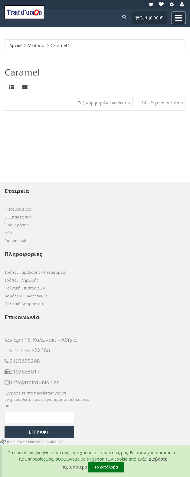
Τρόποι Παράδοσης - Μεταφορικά (35, 272)
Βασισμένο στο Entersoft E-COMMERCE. (35, 442)
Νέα (8, 232)
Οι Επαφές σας (18, 217)
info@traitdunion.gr (32, 382)
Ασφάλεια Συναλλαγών (26, 296)
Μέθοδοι (37, 45)
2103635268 (22, 361)
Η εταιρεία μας (18, 209)
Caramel (59, 45)
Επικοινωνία (16, 240)
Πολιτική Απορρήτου (24, 303)
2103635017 (22, 372)
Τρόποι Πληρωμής (21, 280)
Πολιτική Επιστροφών (25, 288)
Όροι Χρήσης (16, 225)
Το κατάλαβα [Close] (106, 467)
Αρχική (16, 45)
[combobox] (162, 102)
